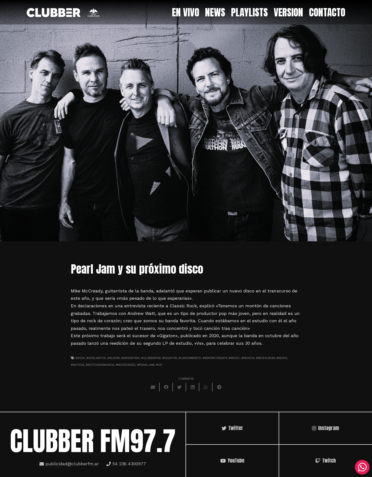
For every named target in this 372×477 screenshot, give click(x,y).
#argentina (130, 358)
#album (114, 358)
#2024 (80, 358)
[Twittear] (179, 387)
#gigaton (169, 358)
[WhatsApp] (362, 467)
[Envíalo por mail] (153, 387)
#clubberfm (151, 358)
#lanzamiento (190, 358)
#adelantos (96, 358)
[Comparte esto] (166, 387)
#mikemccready (215, 358)
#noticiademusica (100, 364)
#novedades (126, 364)
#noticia (77, 364)
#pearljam (145, 364)
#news (281, 358)
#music (234, 358)
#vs (159, 364)
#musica (247, 358)
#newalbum (265, 358)
